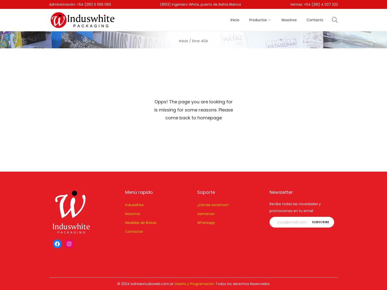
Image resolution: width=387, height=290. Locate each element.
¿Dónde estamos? (213, 204)
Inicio (183, 40)
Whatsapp (206, 222)
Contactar (134, 231)
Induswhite (134, 204)
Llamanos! (206, 213)
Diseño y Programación (194, 283)
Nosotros (132, 213)
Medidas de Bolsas (140, 222)
